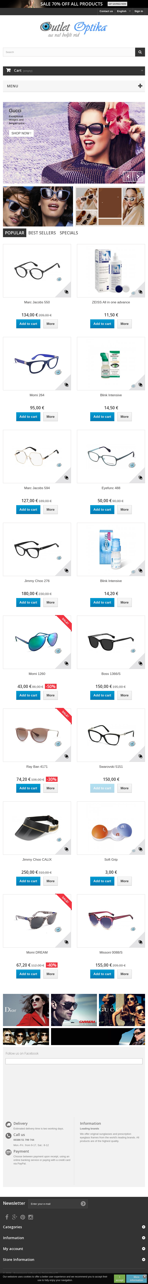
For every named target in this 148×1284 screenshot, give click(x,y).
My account (13, 1248)
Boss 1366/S (111, 674)
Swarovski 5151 (111, 767)
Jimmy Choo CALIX (37, 859)
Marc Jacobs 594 (37, 488)
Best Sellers (42, 233)
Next (138, 176)
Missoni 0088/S (111, 952)
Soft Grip (111, 859)
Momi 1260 (37, 674)
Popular (14, 233)
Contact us (106, 11)
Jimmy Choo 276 (37, 581)
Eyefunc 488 (111, 488)
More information (136, 1279)
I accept (119, 1279)
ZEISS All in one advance (111, 302)
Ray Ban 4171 (37, 767)
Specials (69, 233)
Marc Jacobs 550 (37, 302)
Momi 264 (37, 395)
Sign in (139, 11)
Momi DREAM (37, 952)
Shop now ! (21, 133)
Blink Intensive (111, 395)
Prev (128, 176)
